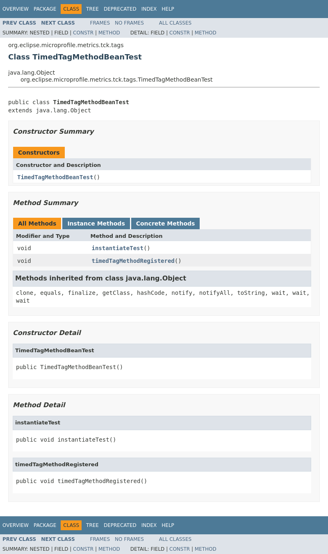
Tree (92, 9)
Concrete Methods (165, 223)
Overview (15, 9)
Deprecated (120, 9)
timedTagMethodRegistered (133, 261)
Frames (100, 23)
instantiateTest (118, 248)
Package (45, 9)
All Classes (175, 23)
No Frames (129, 23)
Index (149, 9)
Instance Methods (96, 223)
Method (109, 33)
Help (168, 9)
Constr (83, 33)
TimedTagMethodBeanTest (55, 177)
